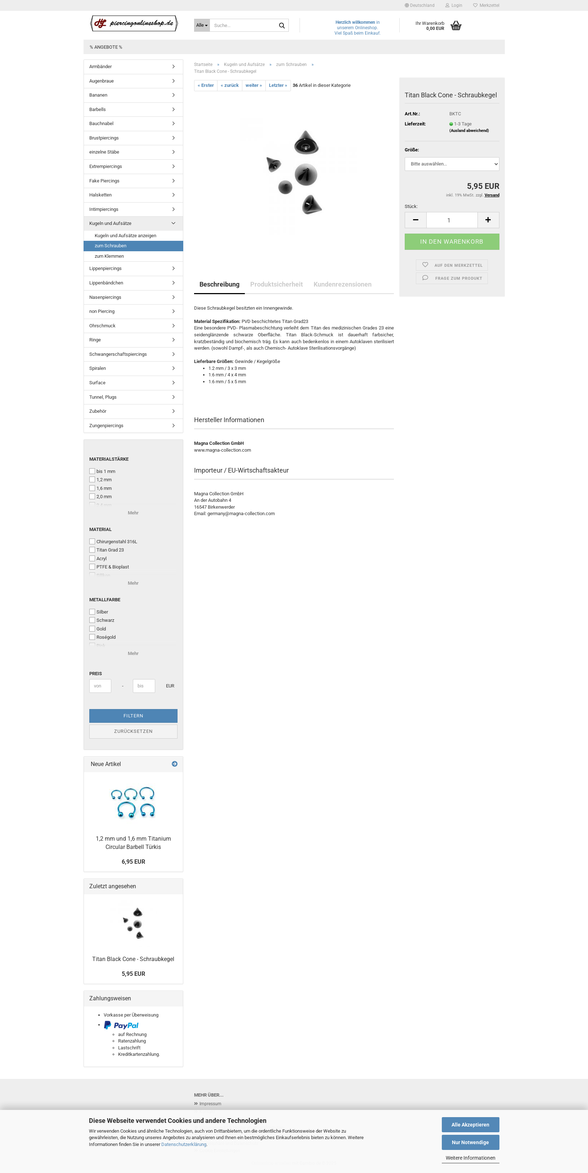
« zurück (230, 85)
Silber (98, 612)
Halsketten (100, 195)
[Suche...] (202, 25)
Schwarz (101, 620)
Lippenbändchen (106, 282)
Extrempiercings (105, 166)
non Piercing (102, 311)
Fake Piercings (104, 180)
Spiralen (97, 368)
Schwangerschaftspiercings (118, 354)
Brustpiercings (104, 138)
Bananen (98, 95)
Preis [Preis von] (95, 673)
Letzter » (278, 85)
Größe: (412, 149)
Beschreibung (219, 284)
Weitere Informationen (470, 1158)
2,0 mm (100, 496)
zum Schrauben (110, 245)
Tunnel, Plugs (103, 397)
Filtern (133, 715)
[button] (419, 5)
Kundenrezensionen (343, 284)
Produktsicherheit (276, 284)
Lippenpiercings (105, 268)
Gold (97, 629)
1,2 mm (100, 479)
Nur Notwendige (470, 1142)
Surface (97, 382)
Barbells (97, 109)
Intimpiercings (103, 209)
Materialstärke (109, 459)
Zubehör (97, 411)
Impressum (210, 1103)
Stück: (411, 206)
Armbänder (100, 66)
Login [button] (453, 5)
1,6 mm (100, 488)
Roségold (102, 637)
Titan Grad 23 (106, 550)
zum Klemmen (109, 256)
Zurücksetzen (133, 731)
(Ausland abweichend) (469, 130)
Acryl (98, 558)
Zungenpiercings (106, 425)
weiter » (254, 85)
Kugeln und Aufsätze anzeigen (125, 235)
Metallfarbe (104, 599)
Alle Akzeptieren (470, 1125)
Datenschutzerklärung (183, 1144)
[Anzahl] (451, 220)
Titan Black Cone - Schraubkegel (133, 959)
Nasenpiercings (105, 297)
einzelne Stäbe (104, 152)
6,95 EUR (133, 861)
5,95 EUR (133, 973)
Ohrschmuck (102, 325)
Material (100, 529)
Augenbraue (101, 81)
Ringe (95, 339)
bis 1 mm (102, 471)
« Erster (206, 85)
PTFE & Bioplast (109, 567)
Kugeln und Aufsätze (110, 223)
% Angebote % (106, 47)
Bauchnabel (101, 123)
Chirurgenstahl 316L (113, 541)
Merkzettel (486, 5)
